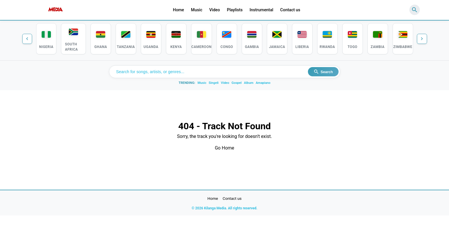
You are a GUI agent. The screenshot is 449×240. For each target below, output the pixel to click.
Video (214, 10)
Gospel (237, 84)
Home (178, 10)
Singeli (214, 84)
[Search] (414, 10)
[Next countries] (421, 39)
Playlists (235, 10)
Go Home (224, 149)
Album (249, 84)
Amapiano (263, 84)
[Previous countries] (28, 39)
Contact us (290, 10)
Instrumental (261, 10)
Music (196, 10)
